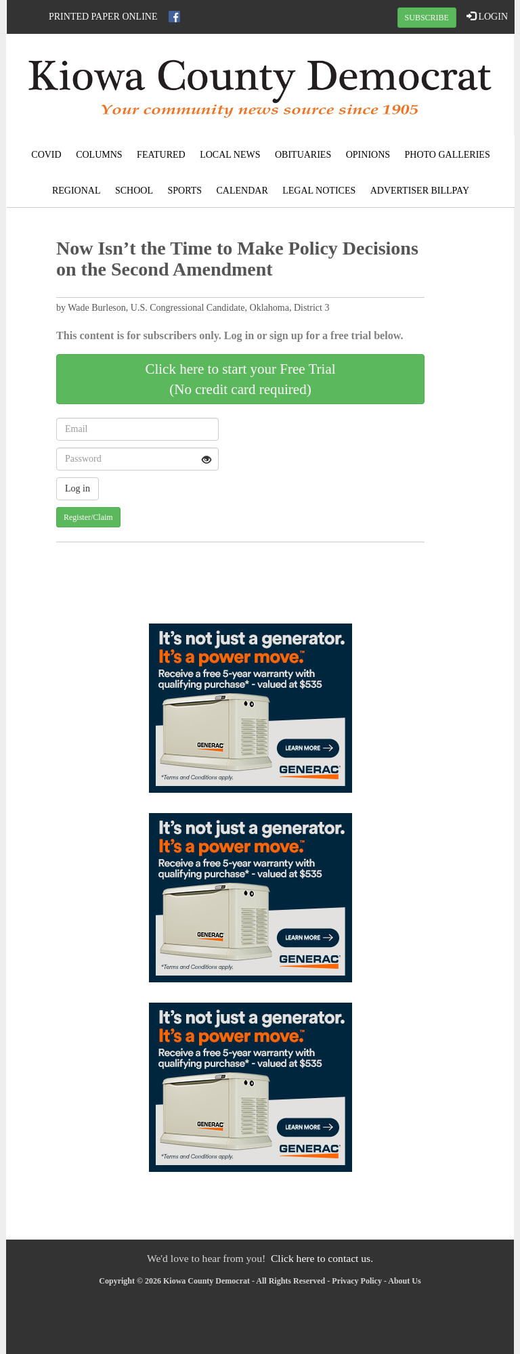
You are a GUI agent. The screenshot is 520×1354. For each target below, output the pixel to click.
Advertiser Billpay (419, 190)
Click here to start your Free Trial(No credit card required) (240, 379)
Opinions (368, 155)
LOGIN (487, 16)
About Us (404, 1281)
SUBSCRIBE (427, 17)
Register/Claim (88, 517)
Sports (185, 190)
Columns (99, 155)
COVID (46, 155)
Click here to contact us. (322, 1258)
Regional (76, 190)
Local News (230, 155)
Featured (161, 155)
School (134, 190)
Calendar (242, 190)
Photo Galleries (447, 155)
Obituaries (303, 155)
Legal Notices (318, 190)
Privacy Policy (357, 1281)
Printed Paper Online (103, 17)
